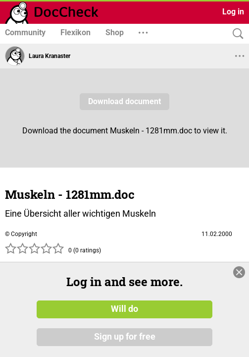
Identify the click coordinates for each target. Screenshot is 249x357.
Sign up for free (124, 337)
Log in (233, 11)
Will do (124, 309)
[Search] (235, 34)
